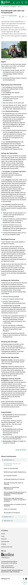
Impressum (4, 570)
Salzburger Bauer (5, 541)
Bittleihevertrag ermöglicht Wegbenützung (15, 472)
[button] (26, 2)
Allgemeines (8, 520)
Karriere (3, 533)
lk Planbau (3, 544)
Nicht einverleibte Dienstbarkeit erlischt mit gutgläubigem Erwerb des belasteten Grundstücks (15, 494)
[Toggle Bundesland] (18, 3)
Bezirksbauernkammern (6, 546)
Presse (2, 536)
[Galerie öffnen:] (14, 49)
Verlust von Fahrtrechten (10, 509)
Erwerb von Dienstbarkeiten (11, 468)
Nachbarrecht (8, 516)
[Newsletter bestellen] (5, 579)
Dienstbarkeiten (9, 460)
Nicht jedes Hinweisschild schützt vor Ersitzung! (13, 483)
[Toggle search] (22, 3)
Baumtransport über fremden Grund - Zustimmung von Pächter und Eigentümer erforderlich (15, 500)
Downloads (3, 538)
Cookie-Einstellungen (14, 571)
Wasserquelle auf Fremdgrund (12, 512)
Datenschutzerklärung (17, 570)
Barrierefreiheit (5, 571)
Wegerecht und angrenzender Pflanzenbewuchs (11, 488)
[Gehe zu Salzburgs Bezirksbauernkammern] (13, 3)
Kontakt (9, 570)
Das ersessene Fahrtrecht (10, 475)
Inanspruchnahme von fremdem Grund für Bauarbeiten (15, 505)
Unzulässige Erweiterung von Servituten (14, 479)
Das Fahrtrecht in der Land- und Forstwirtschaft (12, 464)
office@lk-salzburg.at (9, 567)
